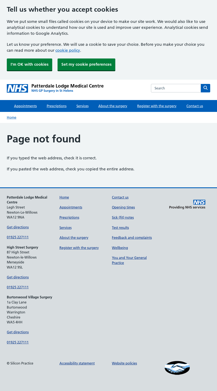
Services (82, 106)
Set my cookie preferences (86, 64)
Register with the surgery (156, 106)
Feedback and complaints (132, 237)
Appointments (25, 106)
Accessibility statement (77, 363)
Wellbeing (120, 248)
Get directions (18, 227)
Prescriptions (56, 106)
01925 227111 (18, 237)
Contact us (194, 106)
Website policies (124, 363)
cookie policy (67, 50)
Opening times (123, 207)
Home (11, 117)
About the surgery (112, 106)
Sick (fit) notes (123, 217)
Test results (120, 227)
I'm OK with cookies (29, 64)
